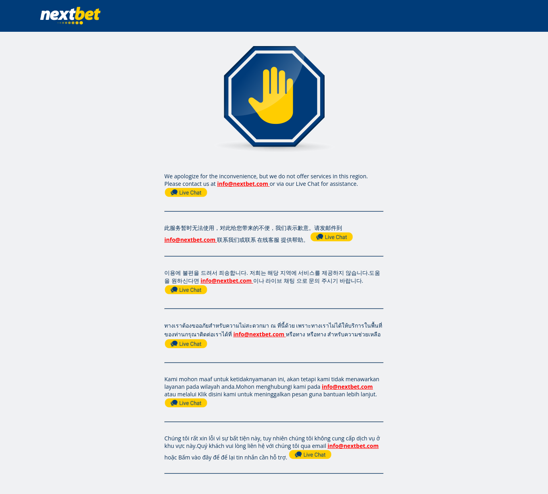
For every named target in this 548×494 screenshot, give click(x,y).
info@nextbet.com (242, 183)
